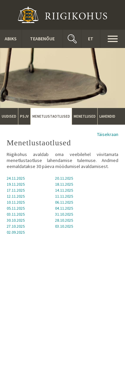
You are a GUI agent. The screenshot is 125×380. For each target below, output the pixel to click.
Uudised (9, 116)
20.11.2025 (64, 178)
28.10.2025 (64, 220)
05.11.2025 (16, 208)
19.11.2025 (16, 184)
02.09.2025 (16, 232)
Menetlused (85, 116)
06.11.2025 (64, 202)
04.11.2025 (64, 208)
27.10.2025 (16, 226)
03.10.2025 (64, 226)
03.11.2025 (16, 214)
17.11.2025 (16, 190)
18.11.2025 (64, 184)
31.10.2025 (64, 214)
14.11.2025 (64, 190)
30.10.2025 (16, 220)
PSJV (24, 116)
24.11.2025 (16, 178)
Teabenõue (42, 39)
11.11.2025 (64, 196)
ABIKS (11, 39)
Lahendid (107, 116)
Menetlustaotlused (51, 116)
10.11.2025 (16, 202)
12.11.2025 (16, 196)
